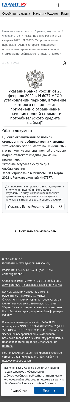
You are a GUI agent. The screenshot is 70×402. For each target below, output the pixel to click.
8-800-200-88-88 (12, 259)
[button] (57, 5)
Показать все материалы (35, 231)
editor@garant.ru (13, 274)
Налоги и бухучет (45, 13)
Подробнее (18, 390)
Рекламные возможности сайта (42, 284)
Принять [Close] (49, 390)
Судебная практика (16, 13)
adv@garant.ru (11, 284)
